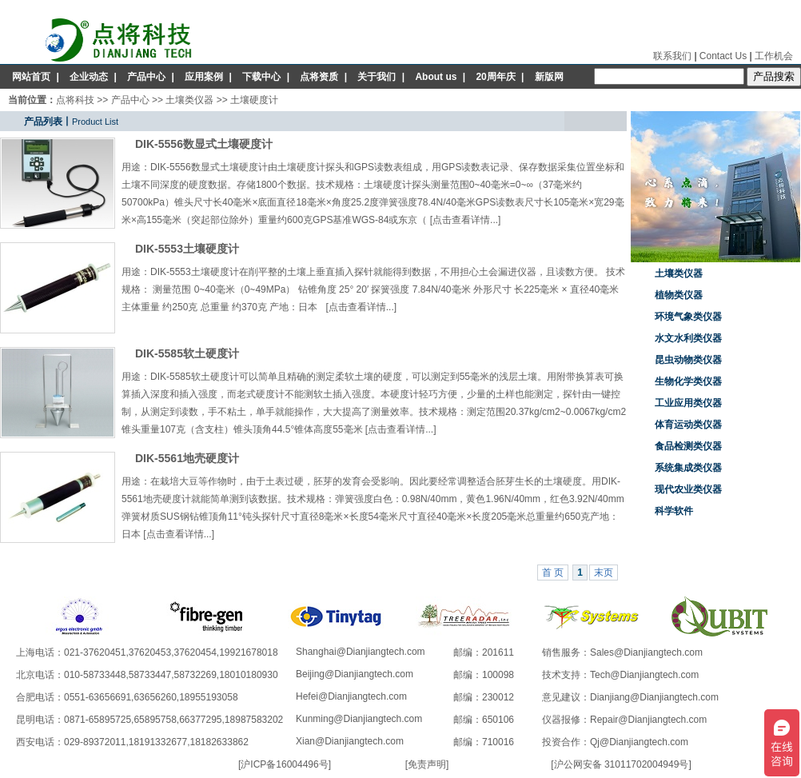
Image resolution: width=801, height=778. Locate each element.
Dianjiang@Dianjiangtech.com (654, 697)
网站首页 (31, 76)
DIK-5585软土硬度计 (187, 353)
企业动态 (89, 76)
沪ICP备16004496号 (284, 764)
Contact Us (723, 56)
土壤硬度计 (254, 100)
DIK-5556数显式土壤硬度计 (204, 144)
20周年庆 (495, 76)
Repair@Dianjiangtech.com (648, 719)
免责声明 (427, 764)
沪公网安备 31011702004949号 (621, 764)
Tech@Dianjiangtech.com (644, 674)
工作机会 (774, 56)
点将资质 (319, 76)
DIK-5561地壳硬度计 (187, 458)
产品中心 (146, 76)
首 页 (553, 572)
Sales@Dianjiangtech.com (646, 652)
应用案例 (204, 76)
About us (435, 76)
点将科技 (75, 100)
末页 (603, 572)
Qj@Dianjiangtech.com (639, 742)
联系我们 (672, 56)
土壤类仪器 (189, 100)
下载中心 (261, 76)
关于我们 (376, 76)
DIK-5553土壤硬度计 (187, 248)
